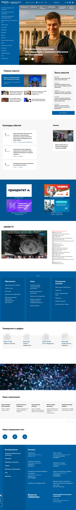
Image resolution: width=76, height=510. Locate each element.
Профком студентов (60, 301)
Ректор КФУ (3, 27)
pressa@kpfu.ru (56, 457)
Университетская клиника (6, 45)
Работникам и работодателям (12, 469)
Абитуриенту (4, 29)
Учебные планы (9, 288)
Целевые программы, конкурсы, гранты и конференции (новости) (36, 300)
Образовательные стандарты (12, 285)
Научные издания (34, 305)
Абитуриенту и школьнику (11, 462)
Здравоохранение (52, 7)
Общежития (58, 298)
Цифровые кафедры (5, 53)
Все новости (63, 113)
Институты (56, 2)
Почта (38, 2)
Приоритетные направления (37, 296)
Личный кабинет (30, 2)
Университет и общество (71, 7)
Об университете (24, 7)
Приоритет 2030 (4, 58)
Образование (33, 7)
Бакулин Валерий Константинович (5, 405)
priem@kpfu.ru (31, 466)
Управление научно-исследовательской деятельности (35, 286)
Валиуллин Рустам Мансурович (21, 405)
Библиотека (8, 476)
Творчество (58, 290)
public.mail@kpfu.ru (32, 477)
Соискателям (4, 50)
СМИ (2, 55)
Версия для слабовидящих (33, 495)
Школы (2, 42)
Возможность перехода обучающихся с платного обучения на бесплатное (46, 51)
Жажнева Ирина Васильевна (51, 405)
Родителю (3, 37)
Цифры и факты (4, 24)
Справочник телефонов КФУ (36, 483)
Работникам (3, 48)
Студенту (3, 35)
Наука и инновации (42, 7)
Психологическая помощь (62, 304)
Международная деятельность (62, 7)
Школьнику (3, 32)
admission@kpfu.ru (57, 475)
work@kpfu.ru (56, 466)
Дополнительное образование (7, 40)
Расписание (8, 291)
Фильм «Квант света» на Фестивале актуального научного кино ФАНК (61, 146)
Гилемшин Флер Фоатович (36, 405)
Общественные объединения (62, 287)
